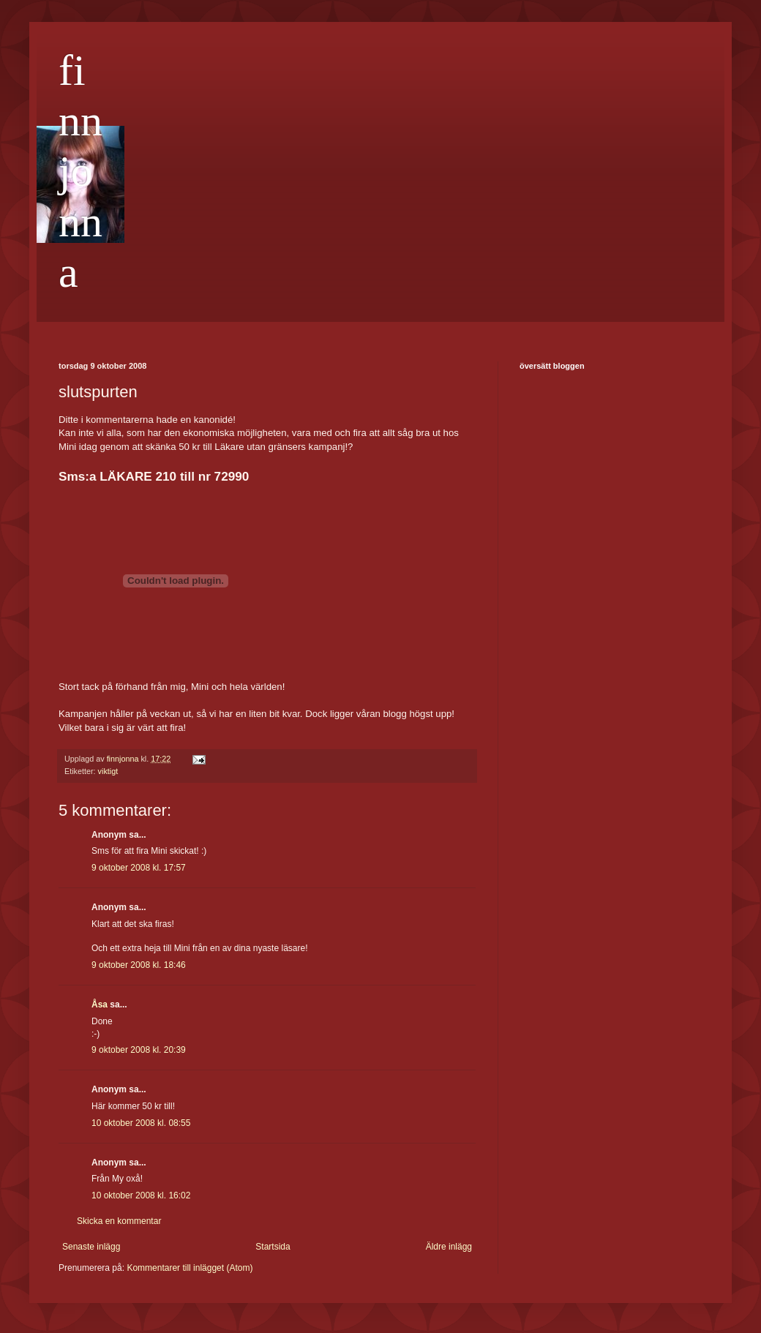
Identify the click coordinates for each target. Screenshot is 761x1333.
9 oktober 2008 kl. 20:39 (138, 1050)
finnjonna (80, 171)
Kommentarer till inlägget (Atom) (189, 1268)
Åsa (99, 1004)
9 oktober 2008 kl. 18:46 (138, 965)
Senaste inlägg (91, 1247)
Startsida (272, 1247)
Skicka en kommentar (119, 1221)
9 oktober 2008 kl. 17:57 (138, 868)
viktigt (108, 771)
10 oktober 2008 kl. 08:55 (140, 1123)
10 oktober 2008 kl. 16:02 (140, 1195)
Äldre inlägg (449, 1247)
